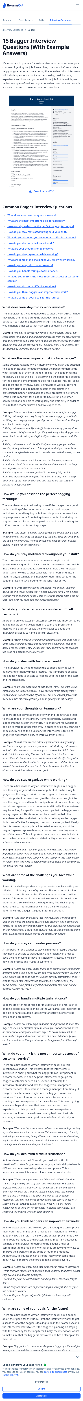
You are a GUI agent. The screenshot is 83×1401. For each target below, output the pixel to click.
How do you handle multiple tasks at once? (32, 271)
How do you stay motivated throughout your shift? (37, 232)
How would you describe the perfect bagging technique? (40, 226)
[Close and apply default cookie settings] (77, 1357)
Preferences (41, 1381)
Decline (42, 1388)
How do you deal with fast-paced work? (30, 243)
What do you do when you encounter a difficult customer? (41, 237)
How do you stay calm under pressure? (30, 265)
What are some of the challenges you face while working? (41, 259)
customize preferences (55, 1371)
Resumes (8, 20)
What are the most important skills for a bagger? (36, 220)
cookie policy (10, 1374)
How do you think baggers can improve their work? (37, 292)
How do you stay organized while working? (32, 254)
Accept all (41, 1395)
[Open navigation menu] (77, 5)
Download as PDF (41, 191)
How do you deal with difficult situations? (31, 286)
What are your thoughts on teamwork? (30, 248)
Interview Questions (60, 20)
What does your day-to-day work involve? (31, 215)
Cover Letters (26, 20)
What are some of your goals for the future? (33, 297)
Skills (41, 20)
